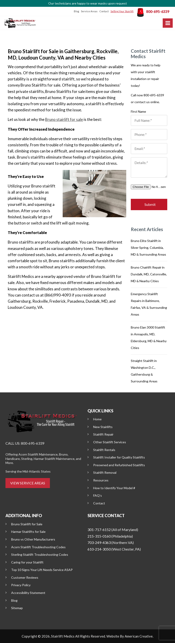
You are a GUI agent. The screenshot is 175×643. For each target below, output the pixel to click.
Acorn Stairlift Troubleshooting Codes (38, 547)
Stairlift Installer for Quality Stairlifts (119, 457)
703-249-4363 (99, 542)
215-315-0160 (99, 536)
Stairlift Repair (103, 434)
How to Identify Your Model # (114, 488)
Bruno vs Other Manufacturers (33, 539)
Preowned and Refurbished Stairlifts (119, 465)
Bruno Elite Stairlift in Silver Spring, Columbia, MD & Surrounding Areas (148, 247)
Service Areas (89, 11)
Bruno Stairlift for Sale (26, 524)
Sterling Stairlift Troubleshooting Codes (39, 554)
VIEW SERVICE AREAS (27, 483)
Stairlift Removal (104, 472)
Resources (100, 480)
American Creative (139, 636)
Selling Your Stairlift (122, 11)
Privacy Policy (21, 585)
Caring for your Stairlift (27, 562)
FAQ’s (97, 495)
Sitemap (17, 608)
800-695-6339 (157, 11)
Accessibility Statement (28, 593)
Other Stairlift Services (109, 442)
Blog (76, 11)
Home (97, 419)
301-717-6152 (99, 529)
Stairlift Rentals (104, 450)
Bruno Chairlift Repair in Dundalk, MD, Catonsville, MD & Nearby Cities (149, 274)
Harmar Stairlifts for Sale (28, 531)
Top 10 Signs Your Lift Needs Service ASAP (42, 570)
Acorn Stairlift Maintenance (38, 454)
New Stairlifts (103, 427)
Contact (104, 11)
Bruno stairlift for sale (64, 119)
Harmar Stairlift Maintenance (54, 459)
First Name (138, 111)
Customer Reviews (24, 577)
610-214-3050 (99, 549)
